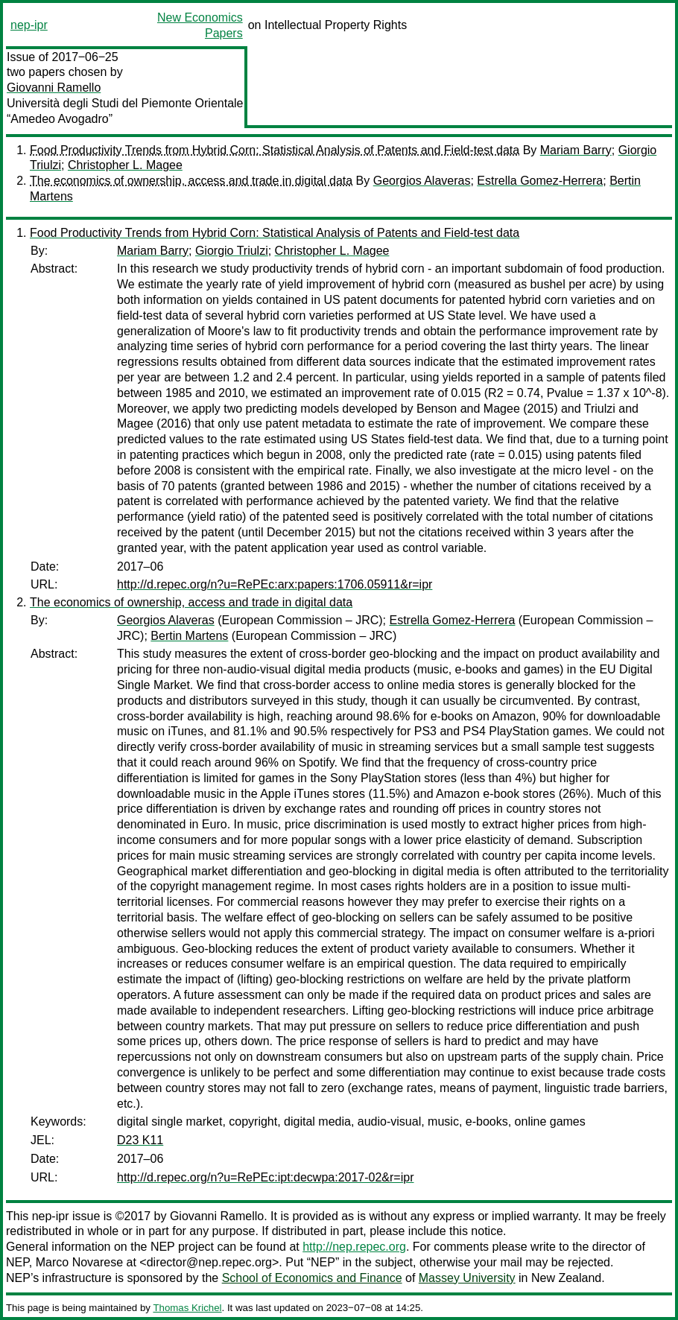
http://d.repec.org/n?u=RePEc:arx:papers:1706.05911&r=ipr (274, 584)
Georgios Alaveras (422, 180)
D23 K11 (140, 1140)
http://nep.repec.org (354, 1246)
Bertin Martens (189, 635)
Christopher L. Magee (125, 165)
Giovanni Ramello (54, 87)
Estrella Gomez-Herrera (540, 180)
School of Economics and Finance (312, 1278)
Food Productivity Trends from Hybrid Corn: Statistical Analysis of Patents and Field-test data (274, 150)
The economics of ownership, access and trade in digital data (191, 180)
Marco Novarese (79, 1262)
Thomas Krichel (187, 1307)
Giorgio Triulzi (231, 250)
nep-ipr (29, 25)
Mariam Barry (576, 150)
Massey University (467, 1278)
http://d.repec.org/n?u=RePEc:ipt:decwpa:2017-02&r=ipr (265, 1177)
